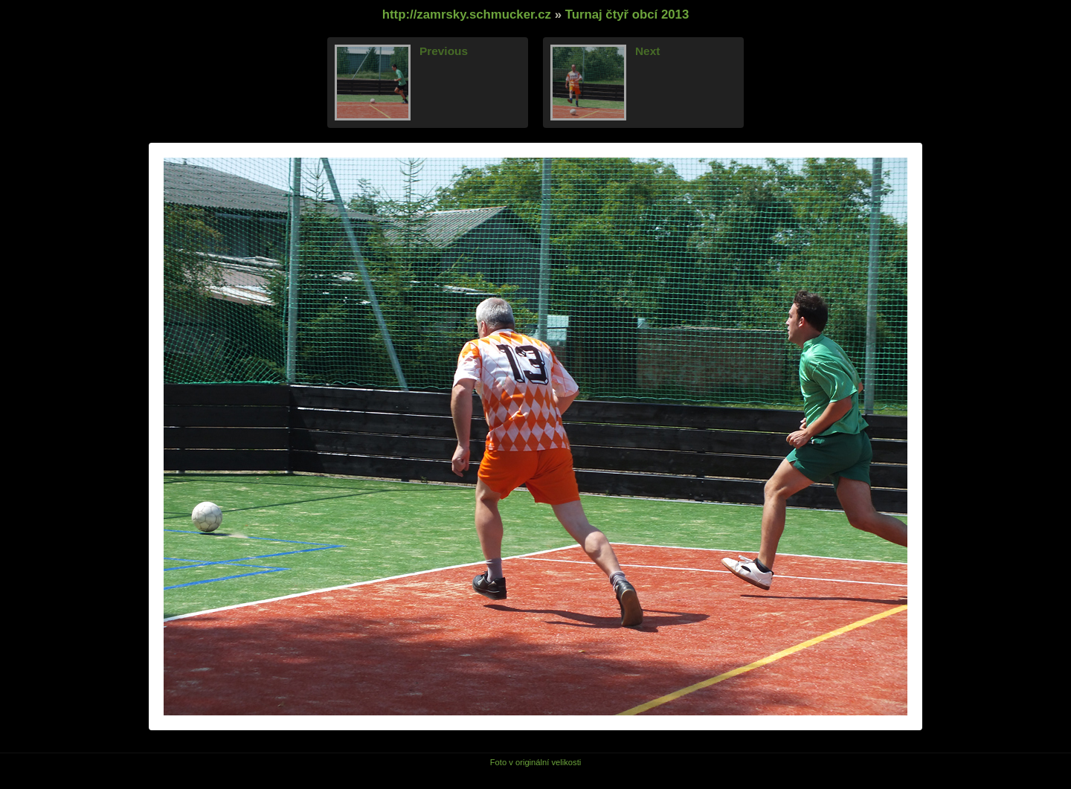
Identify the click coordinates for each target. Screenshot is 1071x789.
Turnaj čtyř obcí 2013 (627, 14)
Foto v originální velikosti (536, 762)
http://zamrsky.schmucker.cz (466, 14)
